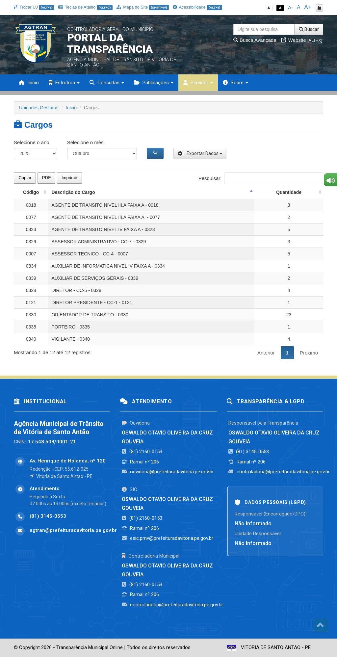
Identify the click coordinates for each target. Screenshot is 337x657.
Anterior (266, 352)
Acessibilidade (197, 7)
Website (302, 40)
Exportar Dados (200, 153)
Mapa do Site (143, 7)
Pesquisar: (260, 178)
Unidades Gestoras (39, 107)
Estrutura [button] (64, 83)
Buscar (309, 29)
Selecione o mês (85, 142)
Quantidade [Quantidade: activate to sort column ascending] (288, 192)
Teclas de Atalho (85, 7)
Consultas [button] (107, 83)
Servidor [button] (198, 83)
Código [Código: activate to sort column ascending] (31, 192)
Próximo (309, 352)
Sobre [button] (235, 83)
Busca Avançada (254, 40)
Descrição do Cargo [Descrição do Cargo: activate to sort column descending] (73, 192)
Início (29, 83)
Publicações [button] (153, 83)
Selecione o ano (31, 142)
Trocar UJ (34, 7)
